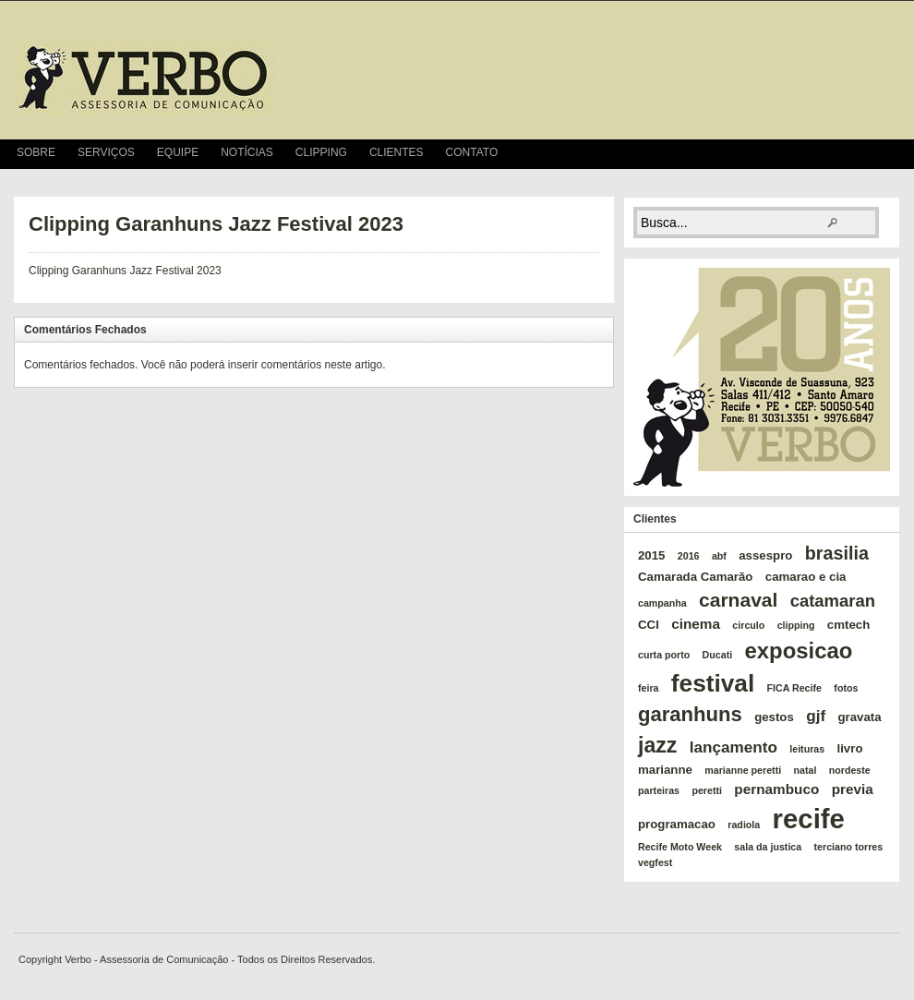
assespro (765, 555)
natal (805, 770)
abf (719, 555)
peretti (707, 790)
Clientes (396, 152)
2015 (651, 555)
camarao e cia (806, 577)
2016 (689, 555)
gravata (859, 717)
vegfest (655, 862)
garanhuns (690, 714)
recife (809, 818)
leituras (806, 748)
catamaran (832, 600)
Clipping (321, 152)
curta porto (664, 654)
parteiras (658, 790)
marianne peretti (742, 770)
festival (712, 683)
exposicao (799, 650)
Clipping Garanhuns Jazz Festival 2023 (216, 223)
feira (648, 687)
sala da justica (767, 846)
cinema (695, 624)
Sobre (36, 152)
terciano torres (849, 846)
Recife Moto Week (680, 846)
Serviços (106, 152)
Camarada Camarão (695, 577)
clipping (796, 625)
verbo (144, 77)
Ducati (718, 654)
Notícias (247, 152)
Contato (472, 152)
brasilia (837, 553)
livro (850, 748)
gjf (815, 715)
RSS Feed (891, 154)
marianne (665, 770)
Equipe (177, 152)
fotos (846, 687)
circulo (748, 625)
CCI (648, 625)
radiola (744, 824)
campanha (662, 602)
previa (852, 789)
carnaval (738, 599)
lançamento (733, 747)
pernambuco (776, 789)
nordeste (850, 770)
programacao (677, 824)
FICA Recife (794, 687)
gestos (774, 717)
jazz (657, 745)
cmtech (848, 625)
